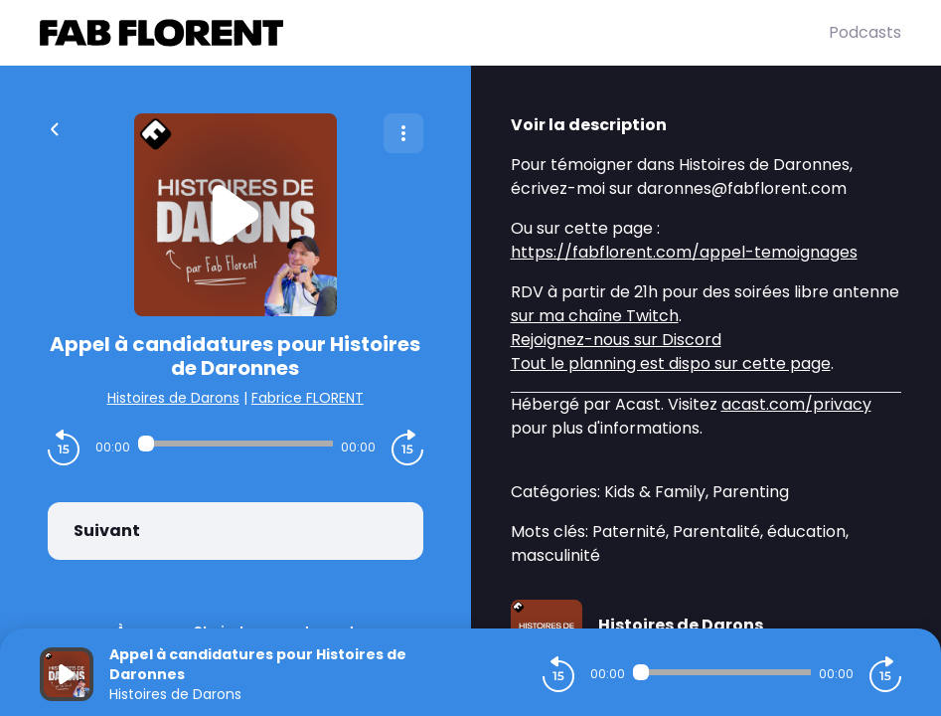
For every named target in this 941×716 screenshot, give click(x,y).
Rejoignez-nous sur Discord (616, 339)
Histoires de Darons (173, 398)
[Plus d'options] (403, 133)
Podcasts (865, 32)
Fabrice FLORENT (307, 398)
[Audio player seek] (235, 443)
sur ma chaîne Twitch (595, 315)
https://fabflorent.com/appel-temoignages (684, 252)
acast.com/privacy (796, 404)
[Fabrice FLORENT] (434, 33)
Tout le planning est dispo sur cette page (671, 363)
